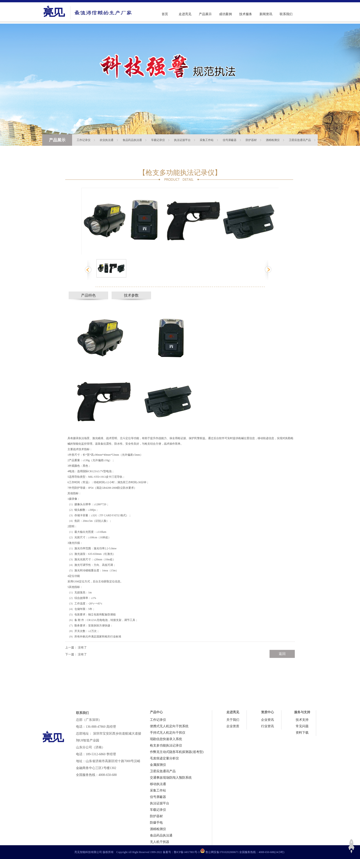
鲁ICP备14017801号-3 (187, 852)
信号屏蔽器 (229, 140)
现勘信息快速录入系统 (166, 739)
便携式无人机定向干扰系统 (169, 726)
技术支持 (302, 719)
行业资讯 (267, 726)
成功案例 (225, 14)
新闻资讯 (265, 14)
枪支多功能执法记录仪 (166, 745)
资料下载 (302, 732)
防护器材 (251, 140)
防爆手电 (156, 822)
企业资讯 (267, 719)
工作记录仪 (83, 140)
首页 (165, 14)
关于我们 (232, 719)
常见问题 (302, 726)
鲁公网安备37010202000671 (222, 852)
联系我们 (286, 14)
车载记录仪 (158, 140)
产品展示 (205, 14)
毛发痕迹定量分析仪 (164, 758)
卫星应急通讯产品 (300, 140)
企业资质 (232, 726)
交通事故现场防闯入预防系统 (171, 777)
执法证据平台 (182, 140)
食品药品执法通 (132, 140)
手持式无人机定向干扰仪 (167, 732)
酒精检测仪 (273, 140)
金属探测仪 (158, 764)
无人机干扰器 (159, 842)
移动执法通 (158, 784)
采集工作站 (207, 140)
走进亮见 (185, 14)
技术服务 (245, 14)
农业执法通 (106, 140)
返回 (282, 654)
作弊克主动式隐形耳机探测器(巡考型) (176, 752)
